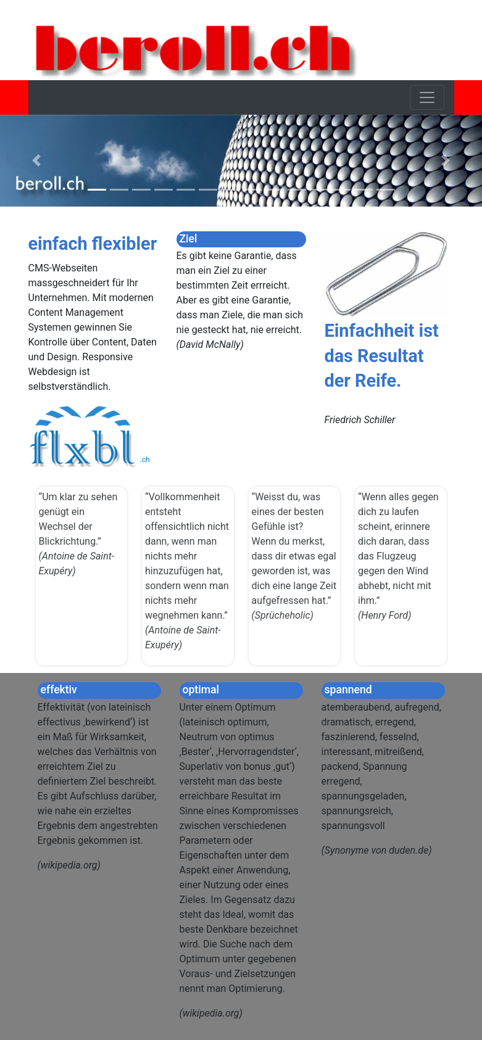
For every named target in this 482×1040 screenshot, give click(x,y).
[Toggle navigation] (427, 97)
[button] (36, 161)
